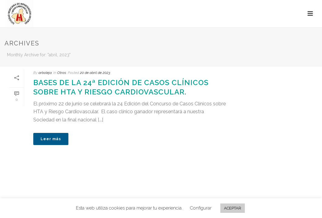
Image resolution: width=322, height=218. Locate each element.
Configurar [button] (201, 208)
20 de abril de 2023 (95, 73)
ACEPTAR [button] (232, 208)
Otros (61, 73)
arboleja (45, 73)
